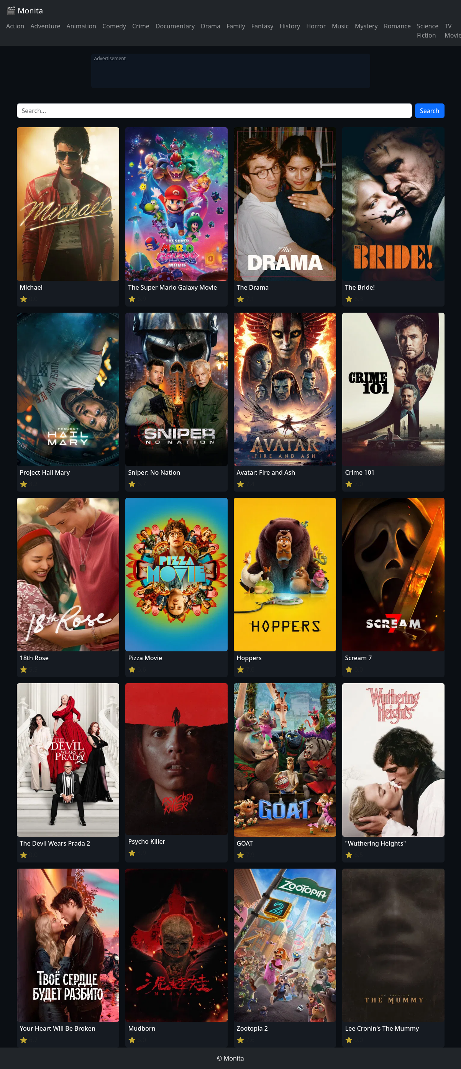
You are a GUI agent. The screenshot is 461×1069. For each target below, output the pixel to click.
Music (340, 26)
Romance (397, 26)
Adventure (45, 26)
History (289, 26)
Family (235, 26)
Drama (210, 26)
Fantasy (262, 26)
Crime (140, 26)
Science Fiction (427, 30)
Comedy (114, 26)
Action (15, 26)
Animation (81, 26)
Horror (316, 26)
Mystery (366, 26)
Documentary (175, 26)
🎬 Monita (24, 10)
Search (430, 111)
